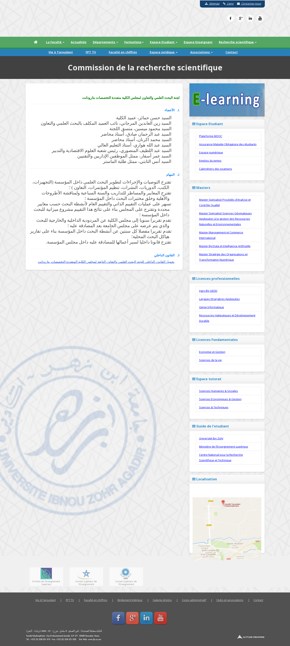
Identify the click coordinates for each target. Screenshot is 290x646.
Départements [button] (105, 42)
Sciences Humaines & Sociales (218, 391)
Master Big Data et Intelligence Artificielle (225, 246)
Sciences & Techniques (213, 407)
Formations (134, 42)
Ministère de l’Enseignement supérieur (223, 446)
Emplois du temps (210, 160)
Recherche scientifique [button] (238, 42)
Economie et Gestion (212, 352)
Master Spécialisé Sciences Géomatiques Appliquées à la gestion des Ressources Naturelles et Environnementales (225, 218)
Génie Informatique (211, 307)
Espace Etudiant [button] (163, 42)
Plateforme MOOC (210, 136)
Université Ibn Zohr (211, 438)
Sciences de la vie (210, 360)
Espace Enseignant (198, 42)
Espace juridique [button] (163, 52)
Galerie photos (162, 600)
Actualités (79, 42)
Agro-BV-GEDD (208, 291)
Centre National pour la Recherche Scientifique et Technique (221, 457)
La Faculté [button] (55, 42)
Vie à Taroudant (61, 52)
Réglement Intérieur (130, 600)
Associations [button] (201, 52)
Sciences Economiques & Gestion (220, 399)
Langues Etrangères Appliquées (219, 299)
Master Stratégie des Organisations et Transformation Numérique (223, 257)
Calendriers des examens (215, 169)
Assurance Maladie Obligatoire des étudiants (228, 144)
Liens (227, 3)
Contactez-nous (247, 3)
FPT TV (91, 52)
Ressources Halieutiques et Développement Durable (227, 318)
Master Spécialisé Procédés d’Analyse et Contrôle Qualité (225, 202)
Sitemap (210, 3)
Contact (232, 52)
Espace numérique (211, 152)
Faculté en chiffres (123, 52)
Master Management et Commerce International (221, 235)
